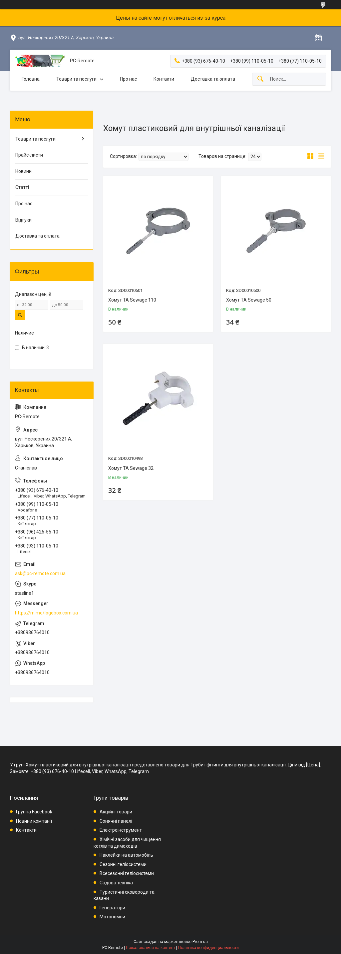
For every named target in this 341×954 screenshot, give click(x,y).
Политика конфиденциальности (208, 947)
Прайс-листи (29, 155)
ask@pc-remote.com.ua (40, 573)
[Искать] (260, 79)
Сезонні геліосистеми (123, 864)
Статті (22, 187)
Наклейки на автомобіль (126, 855)
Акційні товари (116, 811)
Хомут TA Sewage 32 (131, 468)
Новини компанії (34, 821)
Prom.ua (200, 941)
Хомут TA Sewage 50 (248, 300)
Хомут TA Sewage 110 (132, 300)
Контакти (164, 79)
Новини (23, 171)
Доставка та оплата (213, 79)
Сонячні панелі (116, 821)
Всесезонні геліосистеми (127, 873)
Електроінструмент (121, 830)
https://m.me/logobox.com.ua (46, 612)
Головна (31, 79)
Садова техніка (116, 882)
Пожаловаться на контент (150, 947)
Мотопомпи (112, 916)
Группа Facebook (34, 811)
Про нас (128, 79)
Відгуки (23, 220)
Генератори (112, 907)
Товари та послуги (76, 79)
